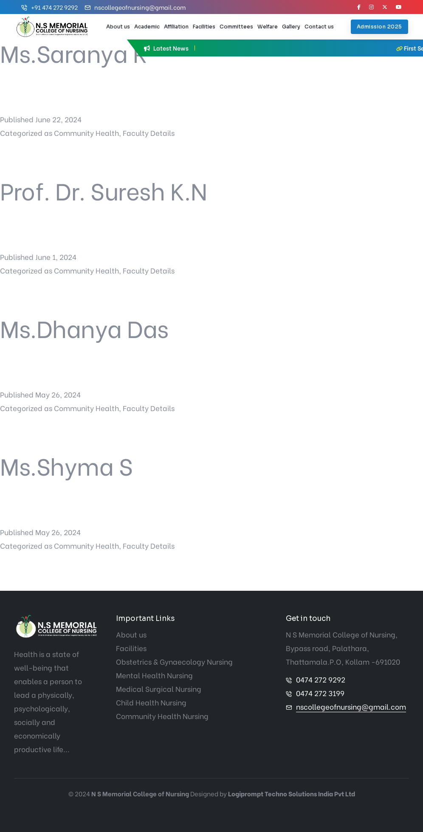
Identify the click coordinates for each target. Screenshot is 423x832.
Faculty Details (149, 132)
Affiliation (176, 26)
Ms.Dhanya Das (84, 327)
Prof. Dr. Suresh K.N (103, 189)
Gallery (291, 26)
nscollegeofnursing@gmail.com (140, 7)
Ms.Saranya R (73, 52)
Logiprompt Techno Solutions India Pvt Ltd (291, 793)
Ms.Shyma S (66, 465)
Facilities (204, 26)
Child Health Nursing (151, 702)
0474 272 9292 (320, 679)
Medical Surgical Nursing (158, 688)
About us (118, 26)
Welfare (267, 26)
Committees (236, 26)
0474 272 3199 (320, 693)
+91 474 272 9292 (54, 7)
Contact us (319, 26)
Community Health (86, 132)
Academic (147, 26)
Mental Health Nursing (154, 675)
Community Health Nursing (162, 716)
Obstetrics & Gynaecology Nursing (174, 661)
